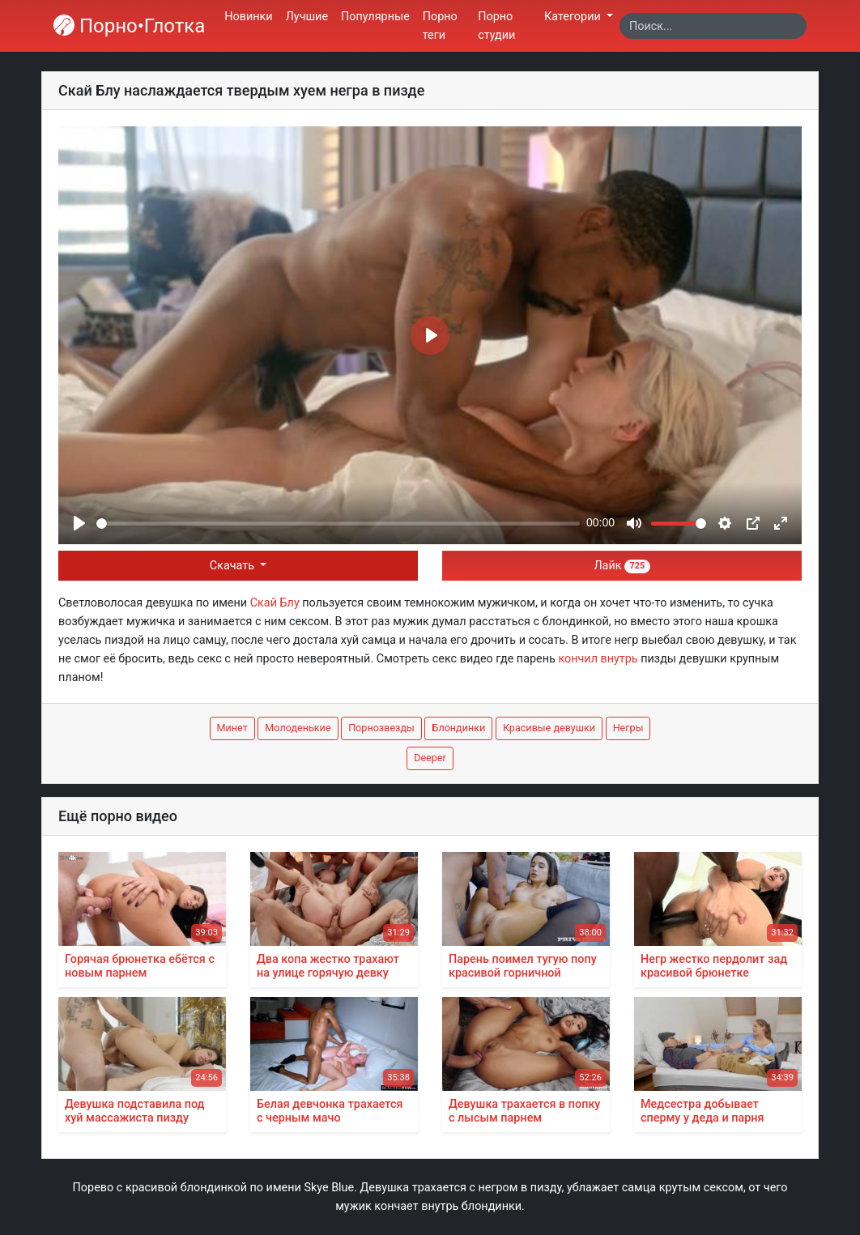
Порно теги (440, 26)
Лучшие (307, 16)
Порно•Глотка (129, 26)
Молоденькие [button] (297, 728)
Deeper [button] (430, 758)
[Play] (79, 523)
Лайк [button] (621, 566)
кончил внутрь (597, 659)
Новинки (248, 16)
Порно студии (496, 26)
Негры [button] (628, 728)
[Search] (713, 26)
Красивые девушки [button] (549, 728)
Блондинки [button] (458, 728)
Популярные (375, 16)
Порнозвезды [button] (381, 728)
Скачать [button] (234, 566)
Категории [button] (573, 16)
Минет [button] (232, 728)
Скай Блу (275, 603)
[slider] (338, 523)
